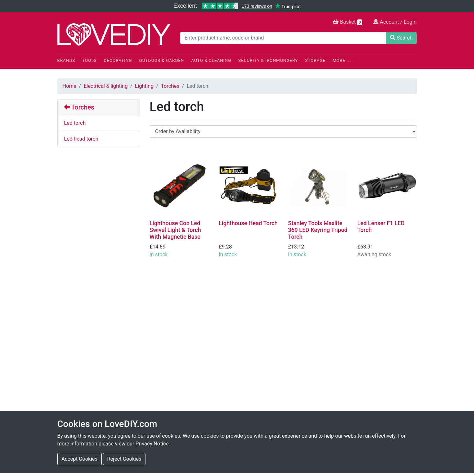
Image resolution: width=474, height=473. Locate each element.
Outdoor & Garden (161, 60)
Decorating (118, 60)
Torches (170, 86)
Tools (89, 60)
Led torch (75, 123)
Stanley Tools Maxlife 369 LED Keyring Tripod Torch (318, 230)
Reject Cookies (124, 459)
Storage (315, 60)
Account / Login (394, 22)
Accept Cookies (80, 459)
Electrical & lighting (106, 86)
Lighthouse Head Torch (248, 223)
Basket (347, 22)
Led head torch (81, 139)
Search (401, 38)
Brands (66, 60)
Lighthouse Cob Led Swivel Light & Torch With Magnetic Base (175, 230)
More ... (342, 60)
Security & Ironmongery (268, 60)
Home (69, 86)
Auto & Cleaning (211, 60)
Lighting (144, 86)
